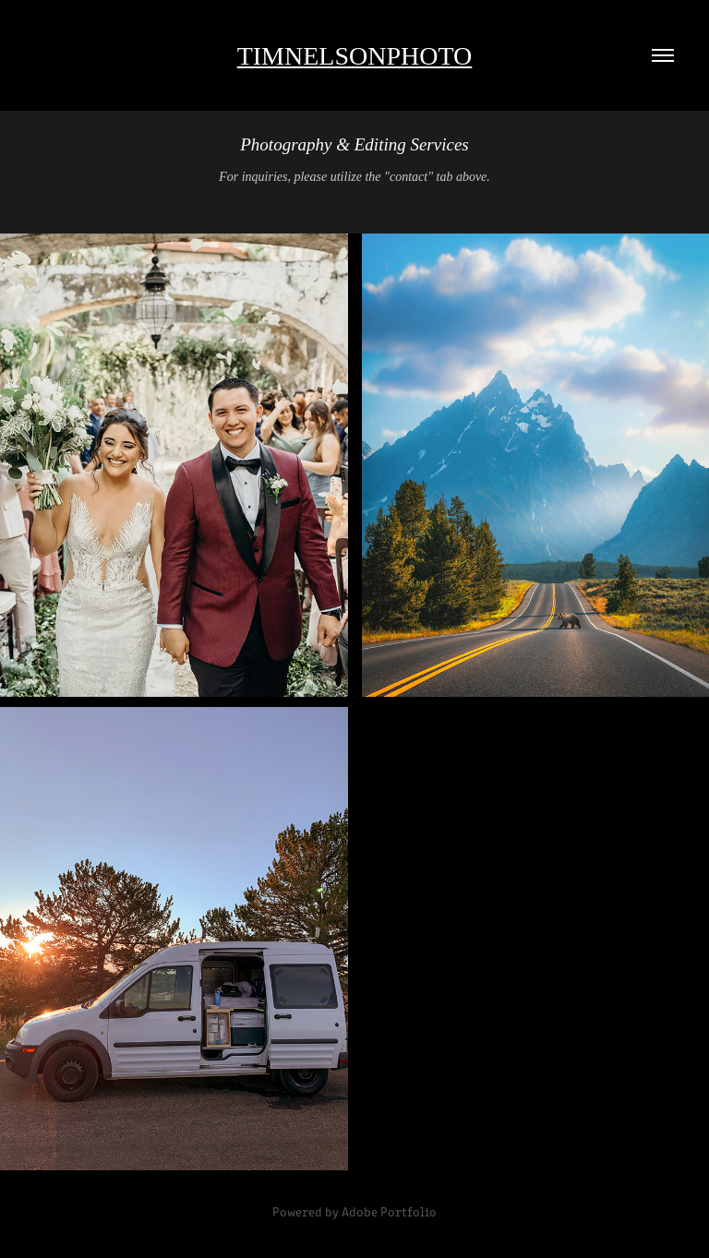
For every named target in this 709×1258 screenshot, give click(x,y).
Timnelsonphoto (355, 56)
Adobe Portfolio (389, 1211)
